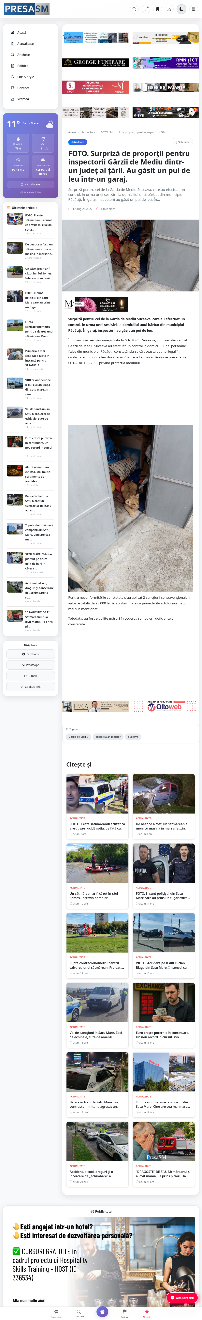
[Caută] (134, 9)
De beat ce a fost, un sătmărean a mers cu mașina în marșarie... (39, 249)
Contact (19, 87)
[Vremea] (169, 9)
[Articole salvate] (157, 9)
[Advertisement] (130, 397)
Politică (19, 65)
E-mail (30, 676)
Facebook (30, 654)
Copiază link (31, 687)
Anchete (20, 54)
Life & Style (22, 76)
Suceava (133, 736)
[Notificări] (146, 9)
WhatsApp (30, 665)
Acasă (18, 32)
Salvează (182, 142)
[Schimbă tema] (181, 9)
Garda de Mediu (78, 736)
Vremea (19, 99)
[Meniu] (193, 9)
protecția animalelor (108, 736)
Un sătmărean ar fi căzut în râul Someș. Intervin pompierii (38, 273)
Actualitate (22, 43)
